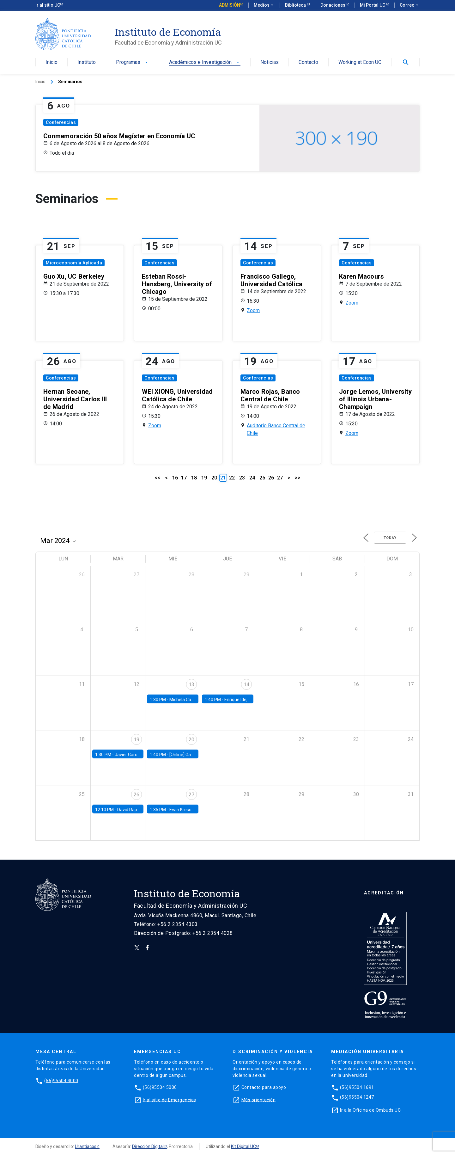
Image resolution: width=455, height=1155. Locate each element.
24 (252, 478)
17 (184, 478)
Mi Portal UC (373, 5)
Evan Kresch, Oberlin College (197, 809)
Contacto (308, 62)
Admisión (229, 5)
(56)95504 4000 (61, 1080)
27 (280, 478)
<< (157, 478)
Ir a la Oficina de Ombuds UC (370, 1109)
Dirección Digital (148, 1146)
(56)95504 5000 (160, 1087)
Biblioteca (296, 5)
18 (194, 478)
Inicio (52, 62)
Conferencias (61, 122)
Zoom (253, 310)
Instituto (86, 62)
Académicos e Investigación (204, 62)
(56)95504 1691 (357, 1087)
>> (297, 478)
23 (242, 478)
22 (232, 478)
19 (204, 478)
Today (390, 538)
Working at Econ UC (359, 62)
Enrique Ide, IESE (240, 699)
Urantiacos (85, 1146)
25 (262, 478)
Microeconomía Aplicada (74, 262)
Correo (410, 5)
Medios (264, 5)
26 (271, 478)
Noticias (269, 62)
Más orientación (258, 1099)
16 (175, 478)
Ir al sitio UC (47, 5)
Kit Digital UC (243, 1146)
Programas (132, 62)
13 (191, 685)
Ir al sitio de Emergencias (169, 1099)
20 (214, 478)
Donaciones (333, 5)
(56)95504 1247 (357, 1097)
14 (246, 685)
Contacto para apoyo (263, 1087)
